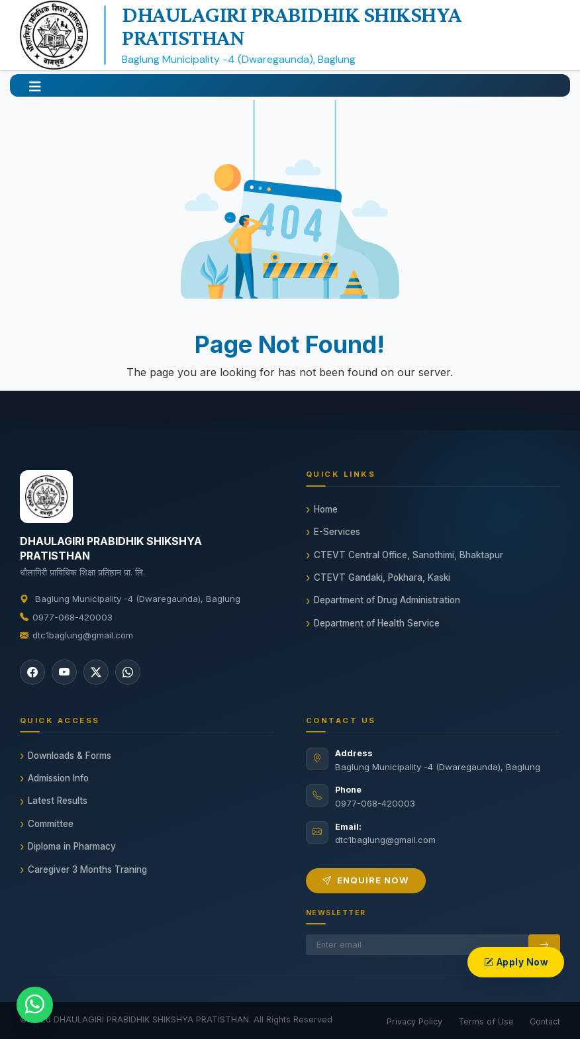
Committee (50, 823)
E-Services (337, 531)
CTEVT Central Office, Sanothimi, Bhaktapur (408, 555)
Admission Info (58, 778)
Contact (545, 1021)
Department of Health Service (377, 623)
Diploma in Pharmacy (72, 846)
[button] (35, 85)
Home (326, 509)
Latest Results (57, 800)
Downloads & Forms (69, 755)
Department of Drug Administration (387, 600)
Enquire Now (365, 880)
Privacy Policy (414, 1021)
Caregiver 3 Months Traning (87, 869)
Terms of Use (486, 1021)
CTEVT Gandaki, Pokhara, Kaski (382, 577)
